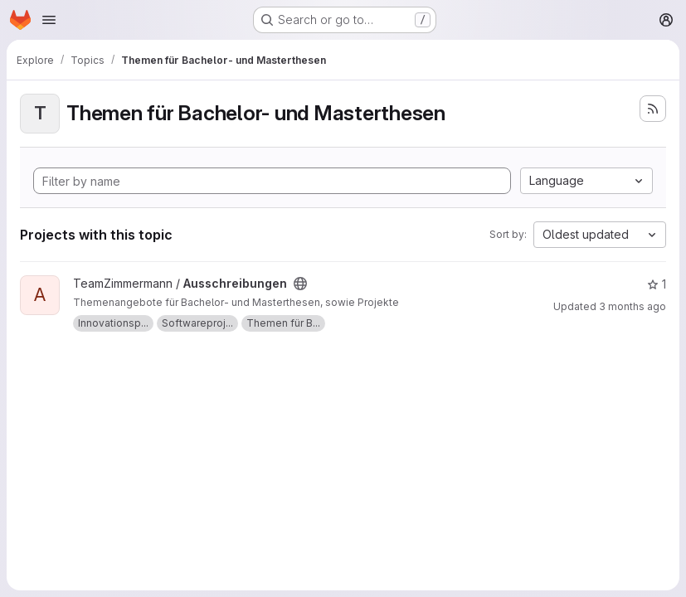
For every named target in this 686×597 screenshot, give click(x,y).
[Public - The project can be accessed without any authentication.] (300, 283)
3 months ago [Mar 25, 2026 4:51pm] (632, 306)
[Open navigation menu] (49, 20)
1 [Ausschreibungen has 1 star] (656, 284)
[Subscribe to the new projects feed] (653, 108)
